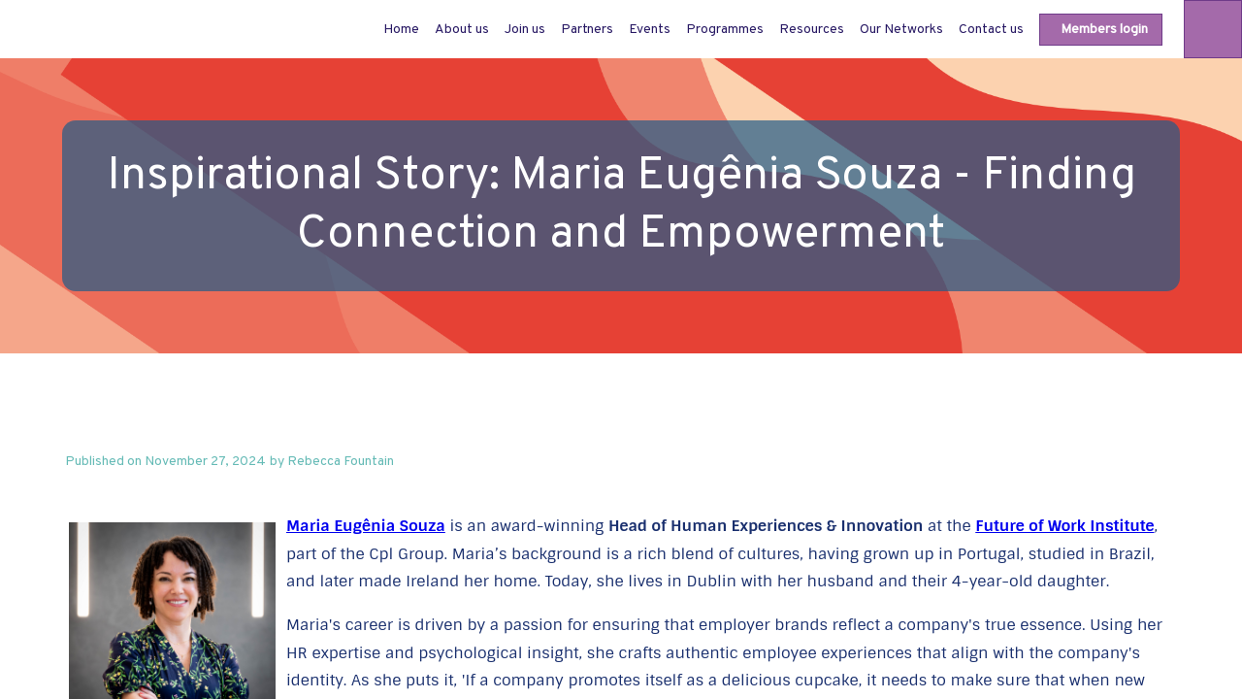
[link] (462, 29)
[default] (401, 29)
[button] (1100, 30)
